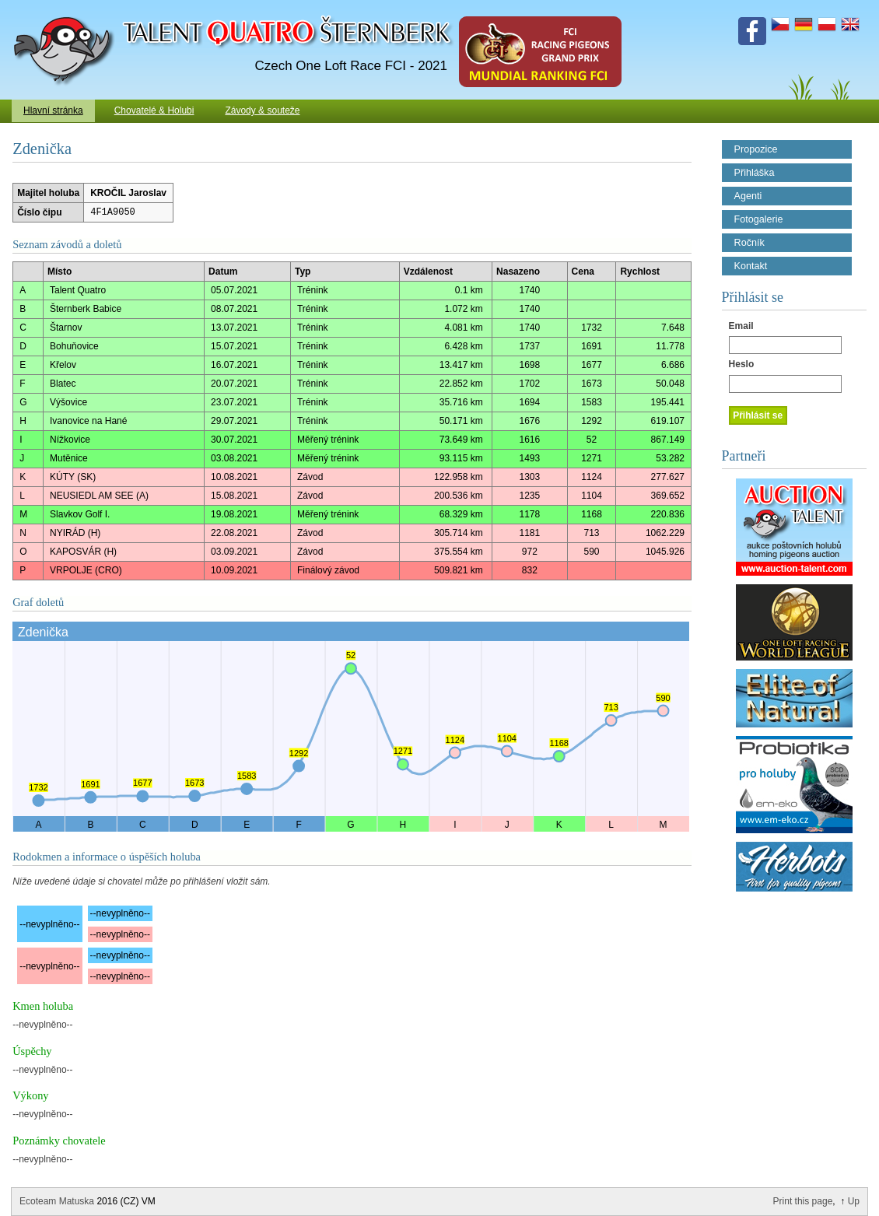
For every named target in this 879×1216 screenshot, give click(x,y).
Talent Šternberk (66, 8)
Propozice (756, 149)
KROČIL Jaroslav (128, 192)
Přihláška (754, 172)
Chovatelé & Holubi (154, 110)
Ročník (749, 242)
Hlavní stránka (53, 110)
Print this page (803, 1201)
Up (854, 1201)
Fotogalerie (758, 219)
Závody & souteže (262, 110)
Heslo (742, 364)
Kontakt (751, 266)
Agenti (748, 196)
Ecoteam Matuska (56, 1201)
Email (741, 326)
